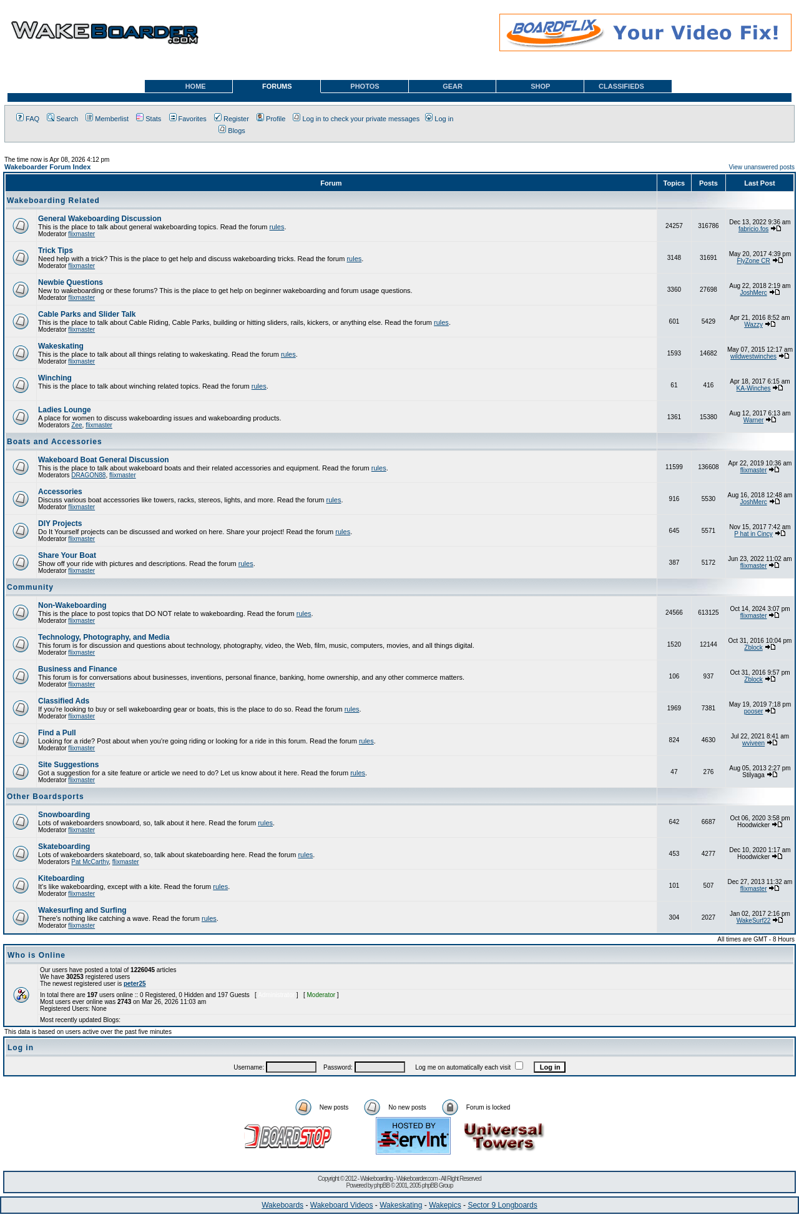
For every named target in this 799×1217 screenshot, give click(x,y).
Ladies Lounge (64, 409)
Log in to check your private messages (356, 118)
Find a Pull (57, 732)
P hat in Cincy (753, 533)
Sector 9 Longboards (502, 1205)
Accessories (60, 491)
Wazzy (753, 324)
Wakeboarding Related (53, 200)
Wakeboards (282, 1205)
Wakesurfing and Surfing (82, 910)
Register (231, 118)
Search (62, 118)
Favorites (188, 118)
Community (30, 587)
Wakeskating (61, 346)
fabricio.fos (753, 229)
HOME (195, 86)
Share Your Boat (67, 555)
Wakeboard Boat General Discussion (103, 459)
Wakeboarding (376, 1178)
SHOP (540, 86)
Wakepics (445, 1205)
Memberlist (107, 118)
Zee (76, 425)
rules (277, 227)
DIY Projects (60, 523)
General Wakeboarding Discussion (100, 218)
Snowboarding (64, 814)
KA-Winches (754, 388)
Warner (753, 420)
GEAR (453, 86)
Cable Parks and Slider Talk (87, 314)
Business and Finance (77, 669)
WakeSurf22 (754, 920)
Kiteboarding (61, 878)
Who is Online (36, 955)
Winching (55, 378)
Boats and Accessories (54, 441)
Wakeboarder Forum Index (47, 167)
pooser (753, 711)
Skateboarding (64, 846)
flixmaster (81, 234)
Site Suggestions (68, 764)
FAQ (27, 118)
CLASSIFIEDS (621, 86)
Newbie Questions (70, 282)
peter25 (135, 983)
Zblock (753, 647)
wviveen (753, 743)
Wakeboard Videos (341, 1205)
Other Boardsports (45, 796)
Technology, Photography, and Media (104, 637)
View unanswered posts (762, 167)
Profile (271, 118)
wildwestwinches (753, 356)
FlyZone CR (753, 260)
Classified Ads (63, 701)
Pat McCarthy (90, 861)
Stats (148, 118)
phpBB (382, 1185)
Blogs (231, 130)
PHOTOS (364, 86)
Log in (439, 118)
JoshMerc (753, 292)
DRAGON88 (88, 475)
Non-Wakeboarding (72, 605)
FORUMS (277, 86)
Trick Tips (55, 250)
